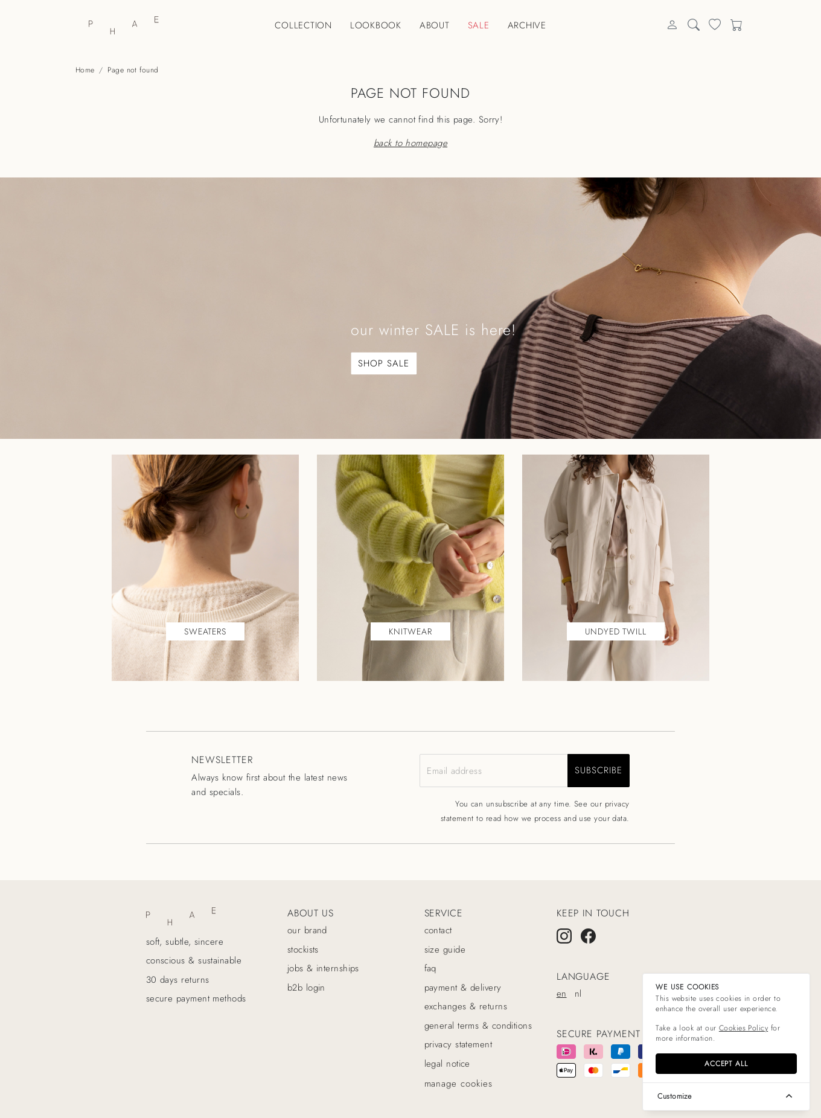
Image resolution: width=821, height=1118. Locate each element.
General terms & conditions (478, 1025)
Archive (527, 25)
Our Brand (307, 930)
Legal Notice (447, 1063)
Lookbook (375, 25)
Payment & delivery (463, 987)
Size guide (445, 949)
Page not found (132, 70)
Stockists (303, 949)
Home (85, 70)
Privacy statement (458, 1044)
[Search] (672, 26)
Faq (430, 968)
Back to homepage (410, 143)
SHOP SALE (383, 363)
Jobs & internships (323, 968)
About (435, 25)
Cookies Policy (743, 1028)
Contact (438, 930)
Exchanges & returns (466, 1006)
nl (578, 993)
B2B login (306, 987)
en (562, 993)
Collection (303, 25)
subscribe (598, 770)
